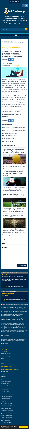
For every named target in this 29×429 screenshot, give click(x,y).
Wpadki (2, 361)
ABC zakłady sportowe (5, 387)
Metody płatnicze (4, 401)
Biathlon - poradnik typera (6, 424)
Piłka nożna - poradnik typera (6, 403)
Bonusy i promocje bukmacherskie (10, 272)
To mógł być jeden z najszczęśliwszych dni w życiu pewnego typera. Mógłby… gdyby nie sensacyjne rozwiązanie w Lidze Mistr (14, 181)
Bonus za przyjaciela (5, 383)
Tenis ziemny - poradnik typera (7, 410)
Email (3, 243)
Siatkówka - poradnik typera (6, 412)
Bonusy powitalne (4, 371)
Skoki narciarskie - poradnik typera (7, 418)
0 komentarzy (9, 63)
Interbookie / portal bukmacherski (10, 39)
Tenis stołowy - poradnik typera (7, 413)
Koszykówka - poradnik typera (7, 405)
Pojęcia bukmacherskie (5, 398)
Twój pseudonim (6, 239)
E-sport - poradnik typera (6, 406)
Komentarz (5, 247)
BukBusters (3, 360)
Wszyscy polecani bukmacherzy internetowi (15, 299)
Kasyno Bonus (4, 372)
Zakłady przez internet (5, 391)
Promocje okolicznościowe (6, 378)
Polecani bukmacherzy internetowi (10, 291)
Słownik (2, 363)
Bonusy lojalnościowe (5, 379)
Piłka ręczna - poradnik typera (6, 422)
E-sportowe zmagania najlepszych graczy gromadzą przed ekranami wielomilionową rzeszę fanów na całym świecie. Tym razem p (14, 223)
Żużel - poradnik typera (5, 420)
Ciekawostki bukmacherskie (6, 396)
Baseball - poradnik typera (6, 408)
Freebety (2, 374)
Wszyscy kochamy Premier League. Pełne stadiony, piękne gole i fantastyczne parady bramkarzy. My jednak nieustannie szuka (14, 202)
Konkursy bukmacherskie (6, 381)
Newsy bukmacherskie (8, 41)
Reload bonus (3, 376)
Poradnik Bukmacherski (5, 356)
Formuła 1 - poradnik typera (6, 417)
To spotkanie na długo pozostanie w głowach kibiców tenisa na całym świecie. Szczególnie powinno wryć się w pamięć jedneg (14, 158)
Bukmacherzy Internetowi (6, 353)
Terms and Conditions (15, 315)
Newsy (2, 358)
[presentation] (14, 261)
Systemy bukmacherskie (5, 393)
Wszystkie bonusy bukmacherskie (15, 286)
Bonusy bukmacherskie (5, 389)
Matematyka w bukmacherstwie (7, 394)
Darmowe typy (4, 351)
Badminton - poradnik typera (6, 415)
